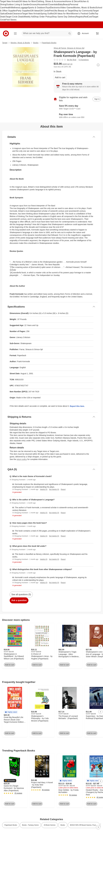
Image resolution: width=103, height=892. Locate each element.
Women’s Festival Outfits (83, 13)
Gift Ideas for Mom (27, 1)
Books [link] (62, 825)
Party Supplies (23, 11)
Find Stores (10, 20)
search (69, 33)
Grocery (33, 4)
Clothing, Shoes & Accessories (50, 1)
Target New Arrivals (9, 1)
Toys (47, 7)
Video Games (66, 7)
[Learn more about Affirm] (77, 116)
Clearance (17, 13)
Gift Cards (44, 11)
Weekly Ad (29, 17)
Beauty (66, 4)
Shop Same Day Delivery (64, 17)
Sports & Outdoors (37, 7)
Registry (80, 17)
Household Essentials (47, 4)
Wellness (15, 7)
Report (63, 489)
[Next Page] (100, 646)
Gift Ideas (34, 11)
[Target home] (6, 33)
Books (35, 43)
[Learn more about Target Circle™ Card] (77, 107)
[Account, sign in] (84, 33)
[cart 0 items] (97, 33)
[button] (11, 712)
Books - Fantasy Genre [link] (30, 825)
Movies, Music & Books (84, 7)
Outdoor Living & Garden (18, 4)
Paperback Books (49, 43)
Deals (9, 13)
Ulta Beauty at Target (63, 11)
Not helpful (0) (54, 489)
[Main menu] (15, 33)
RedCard (88, 17)
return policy (22, 459)
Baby (60, 4)
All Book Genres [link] (49, 825)
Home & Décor (72, 1)
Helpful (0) (43, 489)
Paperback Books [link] (10, 825)
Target (4, 43)
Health (8, 7)
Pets (51, 11)
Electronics (55, 7)
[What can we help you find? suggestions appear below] (46, 33)
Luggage (24, 7)
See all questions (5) (21, 594)
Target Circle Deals (14, 17)
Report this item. (77, 406)
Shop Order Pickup (43, 17)
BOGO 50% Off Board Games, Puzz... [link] (83, 825)
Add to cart (60, 77)
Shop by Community (83, 11)
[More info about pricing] (98, 65)
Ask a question (19, 600)
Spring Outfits (46, 13)
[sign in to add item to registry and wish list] (97, 99)
